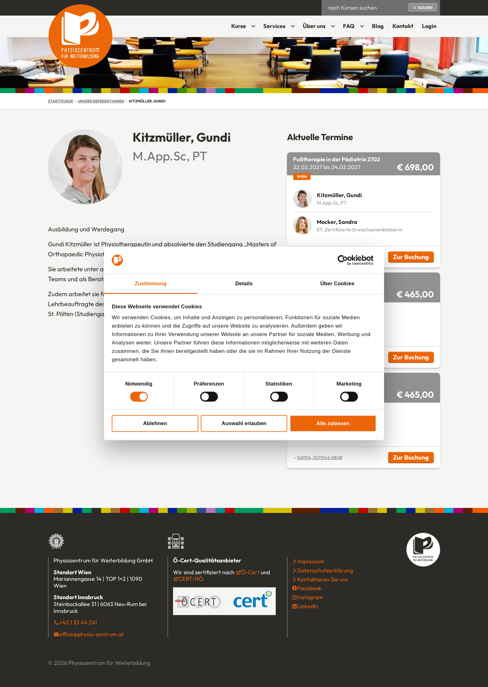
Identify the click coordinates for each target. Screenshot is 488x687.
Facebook (309, 588)
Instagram (310, 597)
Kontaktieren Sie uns (322, 579)
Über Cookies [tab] (337, 284)
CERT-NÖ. (191, 578)
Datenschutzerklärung (325, 570)
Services (274, 26)
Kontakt (402, 26)
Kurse (238, 26)
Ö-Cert (250, 572)
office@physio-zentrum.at (91, 634)
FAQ (348, 26)
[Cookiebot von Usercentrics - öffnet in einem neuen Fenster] (349, 260)
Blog (378, 26)
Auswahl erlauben (244, 423)
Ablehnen (155, 423)
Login (431, 28)
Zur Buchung (413, 258)
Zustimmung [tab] (151, 284)
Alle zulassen (333, 423)
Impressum (310, 561)
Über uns (314, 26)
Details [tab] (244, 284)
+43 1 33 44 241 (78, 622)
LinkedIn (307, 606)
